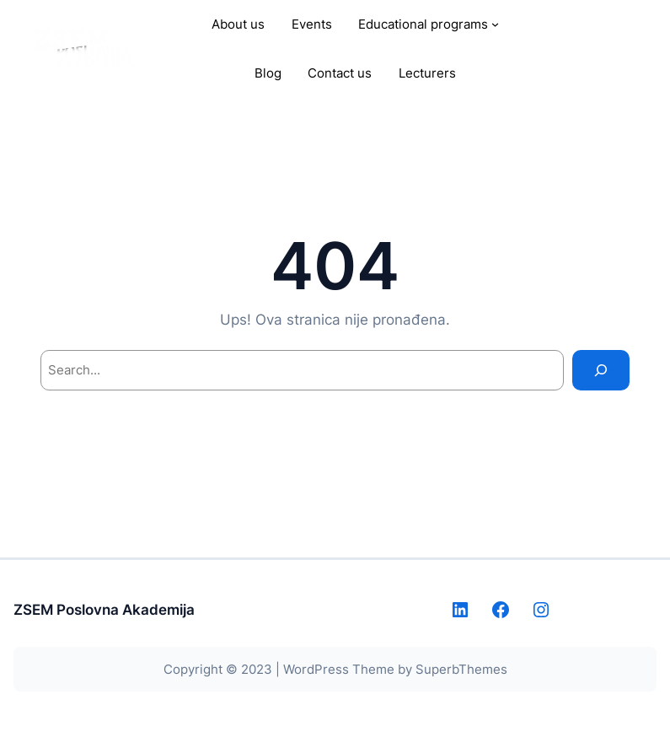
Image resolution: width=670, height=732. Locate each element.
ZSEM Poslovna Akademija (104, 609)
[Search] (601, 370)
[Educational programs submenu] (495, 24)
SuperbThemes (461, 669)
